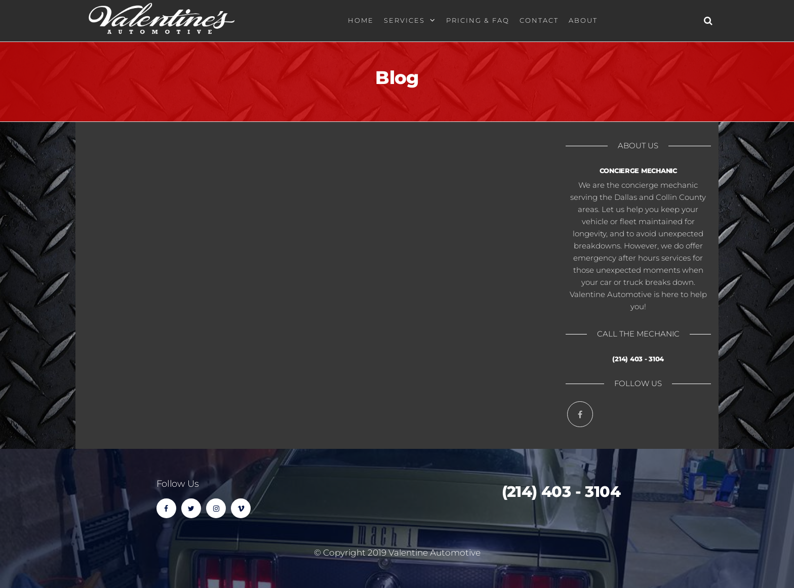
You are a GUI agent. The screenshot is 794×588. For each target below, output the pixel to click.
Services (404, 20)
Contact (539, 20)
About (583, 20)
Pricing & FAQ (477, 20)
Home (361, 20)
